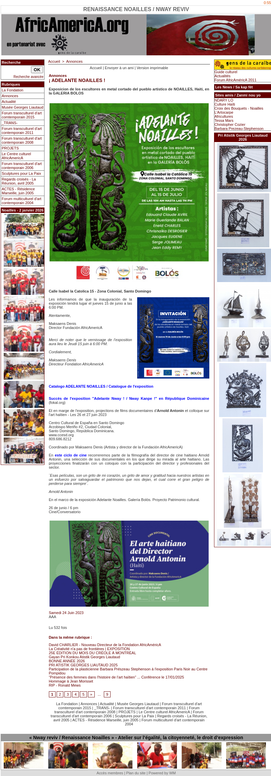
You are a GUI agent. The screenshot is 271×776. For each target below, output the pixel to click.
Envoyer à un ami (119, 68)
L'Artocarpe (223, 112)
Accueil (54, 61)
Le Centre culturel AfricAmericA (16, 156)
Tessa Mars (223, 120)
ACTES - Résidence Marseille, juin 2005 (18, 191)
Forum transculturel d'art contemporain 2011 (22, 131)
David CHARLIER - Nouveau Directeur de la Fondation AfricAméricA (105, 645)
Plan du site (135, 773)
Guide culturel (225, 72)
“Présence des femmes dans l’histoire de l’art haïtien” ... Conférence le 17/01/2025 (116, 677)
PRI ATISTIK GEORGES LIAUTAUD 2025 (83, 665)
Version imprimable (152, 68)
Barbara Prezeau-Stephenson (239, 129)
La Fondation (12, 90)
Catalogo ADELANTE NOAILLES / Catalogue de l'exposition (101, 386)
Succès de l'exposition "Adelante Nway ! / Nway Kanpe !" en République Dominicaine (129, 398)
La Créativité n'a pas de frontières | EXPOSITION (89, 649)
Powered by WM (162, 773)
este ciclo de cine (71, 455)
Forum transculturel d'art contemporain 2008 (22, 140)
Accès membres (109, 773)
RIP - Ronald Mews (65, 685)
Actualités (222, 76)
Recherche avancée (28, 77)
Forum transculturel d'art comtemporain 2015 (22, 115)
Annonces (10, 96)
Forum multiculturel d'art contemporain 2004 (21, 201)
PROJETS (10, 148)
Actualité (9, 102)
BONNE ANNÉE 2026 (67, 661)
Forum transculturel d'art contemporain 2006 (22, 166)
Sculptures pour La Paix (21, 173)
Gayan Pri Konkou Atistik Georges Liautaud (84, 657)
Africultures (223, 116)
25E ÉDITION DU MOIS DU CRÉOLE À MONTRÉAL (92, 653)
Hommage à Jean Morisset (71, 681)
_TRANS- (10, 123)
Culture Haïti (224, 104)
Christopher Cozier (229, 124)
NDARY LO (223, 100)
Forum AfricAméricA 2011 (235, 80)
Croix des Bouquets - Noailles (238, 108)
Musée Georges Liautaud (22, 107)
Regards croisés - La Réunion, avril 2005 (19, 181)
